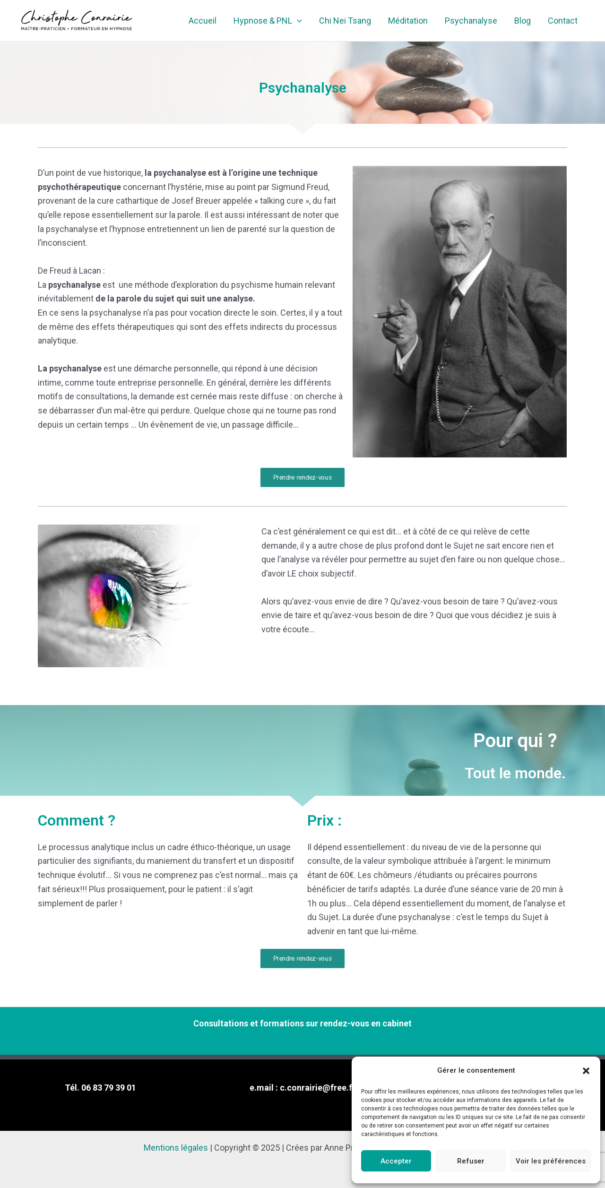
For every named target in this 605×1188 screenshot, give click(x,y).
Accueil (202, 21)
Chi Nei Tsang (345, 21)
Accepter (396, 1161)
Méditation (408, 21)
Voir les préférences (551, 1161)
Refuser (470, 1161)
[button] (586, 1071)
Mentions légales (176, 1148)
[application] (297, 21)
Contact (563, 21)
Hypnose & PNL (267, 21)
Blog (522, 21)
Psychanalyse (471, 21)
